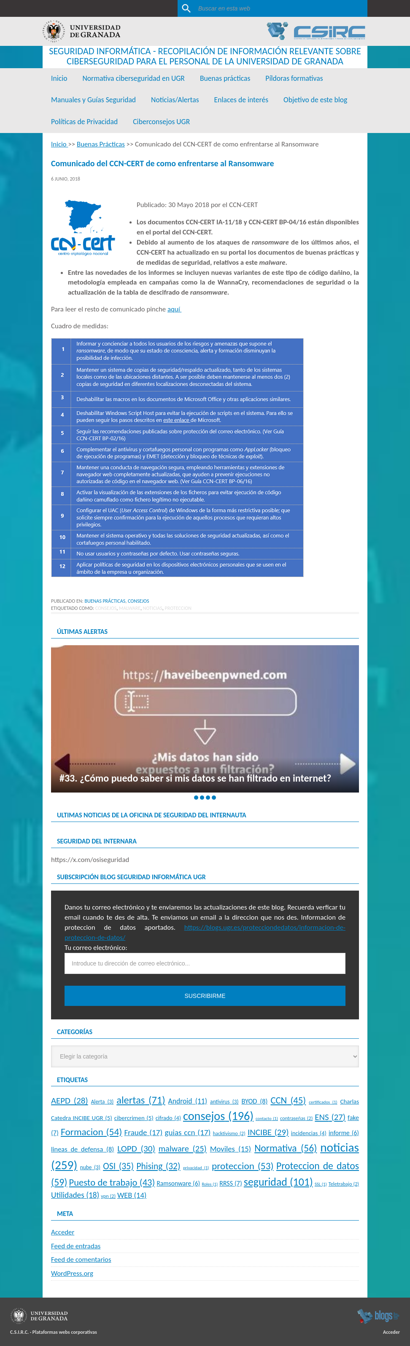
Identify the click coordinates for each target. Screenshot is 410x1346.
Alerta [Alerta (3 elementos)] (102, 1101)
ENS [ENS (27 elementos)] (330, 1117)
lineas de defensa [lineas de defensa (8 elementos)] (82, 1149)
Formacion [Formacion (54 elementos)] (91, 1132)
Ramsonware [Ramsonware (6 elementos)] (178, 1183)
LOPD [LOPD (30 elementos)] (136, 1148)
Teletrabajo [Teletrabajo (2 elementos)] (344, 1184)
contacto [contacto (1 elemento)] (267, 1118)
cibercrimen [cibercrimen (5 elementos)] (134, 1118)
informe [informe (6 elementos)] (344, 1133)
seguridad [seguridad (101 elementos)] (278, 1182)
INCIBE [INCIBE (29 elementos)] (268, 1132)
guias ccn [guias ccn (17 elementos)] (187, 1132)
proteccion (178, 608)
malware (129, 608)
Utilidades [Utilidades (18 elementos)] (75, 1195)
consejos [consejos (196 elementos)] (218, 1116)
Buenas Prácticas (104, 601)
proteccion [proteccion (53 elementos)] (243, 1166)
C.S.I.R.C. (19, 1332)
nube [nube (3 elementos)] (90, 1167)
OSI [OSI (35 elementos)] (118, 1166)
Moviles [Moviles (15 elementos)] (230, 1149)
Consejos (138, 601)
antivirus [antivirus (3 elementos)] (224, 1101)
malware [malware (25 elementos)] (183, 1148)
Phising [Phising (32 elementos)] (158, 1166)
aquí (174, 309)
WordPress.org (72, 1273)
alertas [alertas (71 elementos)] (140, 1100)
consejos (106, 608)
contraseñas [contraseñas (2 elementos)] (296, 1118)
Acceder (62, 1232)
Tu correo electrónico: (96, 947)
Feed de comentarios (81, 1259)
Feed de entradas (75, 1246)
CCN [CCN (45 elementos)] (288, 1100)
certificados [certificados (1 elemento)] (323, 1102)
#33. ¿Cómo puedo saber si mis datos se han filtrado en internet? (195, 778)
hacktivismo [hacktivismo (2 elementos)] (229, 1133)
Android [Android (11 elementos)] (187, 1101)
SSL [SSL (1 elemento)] (321, 1184)
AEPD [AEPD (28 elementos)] (69, 1100)
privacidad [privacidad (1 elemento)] (196, 1167)
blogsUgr (378, 1316)
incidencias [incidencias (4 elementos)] (308, 1133)
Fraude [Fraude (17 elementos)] (143, 1132)
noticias (152, 608)
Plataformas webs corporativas (64, 1332)
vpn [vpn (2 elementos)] (108, 1196)
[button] (196, 797)
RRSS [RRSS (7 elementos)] (230, 1183)
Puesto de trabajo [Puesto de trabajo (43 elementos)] (112, 1182)
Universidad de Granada (81, 31)
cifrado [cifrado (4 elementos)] (168, 1118)
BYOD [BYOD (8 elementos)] (254, 1101)
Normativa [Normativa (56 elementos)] (285, 1148)
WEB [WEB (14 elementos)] (131, 1195)
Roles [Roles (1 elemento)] (210, 1184)
